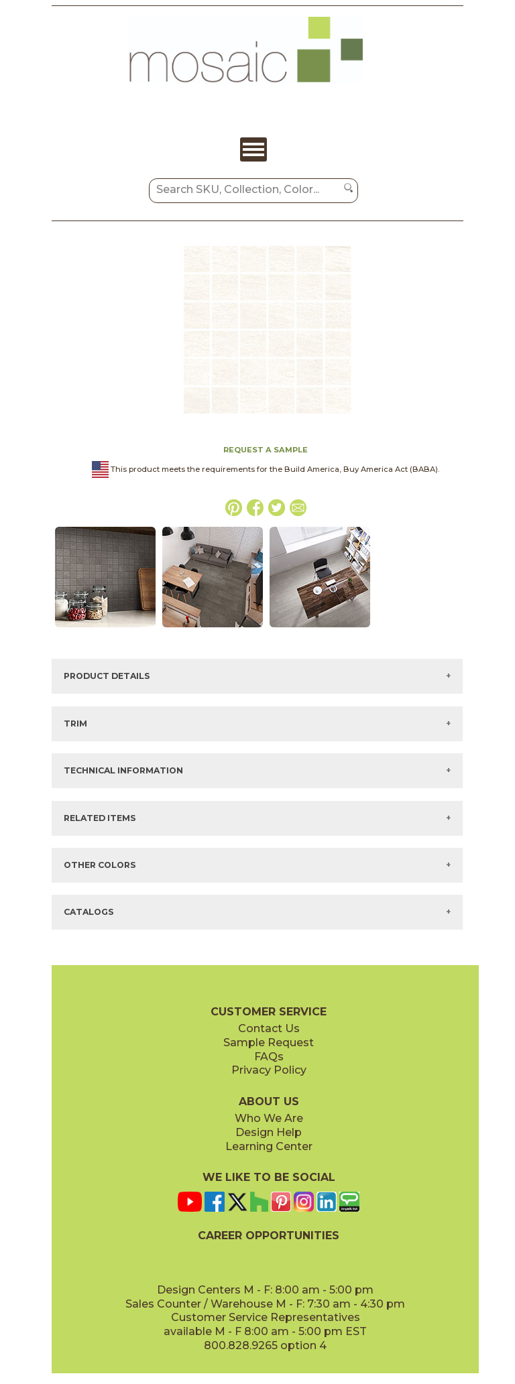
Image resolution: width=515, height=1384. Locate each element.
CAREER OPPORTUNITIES (268, 1235)
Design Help (268, 1132)
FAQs (269, 1056)
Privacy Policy (268, 1070)
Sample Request (268, 1042)
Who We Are (269, 1118)
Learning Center (268, 1146)
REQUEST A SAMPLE (265, 449)
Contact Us (269, 1028)
